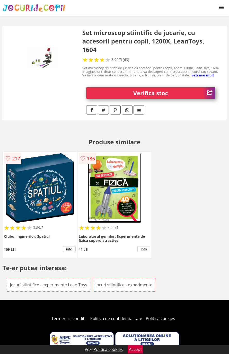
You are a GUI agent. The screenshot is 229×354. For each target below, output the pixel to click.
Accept (135, 349)
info (69, 249)
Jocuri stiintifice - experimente (124, 285)
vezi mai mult (202, 75)
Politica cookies (160, 318)
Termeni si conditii (69, 318)
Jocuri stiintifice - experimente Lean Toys (48, 285)
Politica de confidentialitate (116, 318)
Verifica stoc (174, 93)
